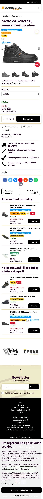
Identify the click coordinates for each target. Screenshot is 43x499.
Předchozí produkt (8, 192)
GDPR (20, 412)
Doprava (21, 422)
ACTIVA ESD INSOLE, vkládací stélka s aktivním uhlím (25, 229)
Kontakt (21, 405)
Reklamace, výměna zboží (20, 425)
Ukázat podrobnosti (21, 495)
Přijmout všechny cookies (21, 490)
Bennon (11, 137)
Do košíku (28, 119)
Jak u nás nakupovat (20, 420)
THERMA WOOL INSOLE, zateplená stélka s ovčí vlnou (23, 249)
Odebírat (33, 387)
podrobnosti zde (23, 467)
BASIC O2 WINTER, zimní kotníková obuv (23, 313)
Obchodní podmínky (20, 407)
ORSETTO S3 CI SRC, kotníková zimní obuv (24, 278)
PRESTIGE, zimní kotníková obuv (22, 297)
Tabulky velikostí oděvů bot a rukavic (20, 427)
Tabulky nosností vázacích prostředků (21, 430)
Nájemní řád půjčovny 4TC (20, 410)
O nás (21, 402)
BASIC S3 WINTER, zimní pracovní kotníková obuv (23, 206)
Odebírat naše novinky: (20, 380)
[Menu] (38, 8)
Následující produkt (32, 192)
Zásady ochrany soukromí (10, 484)
